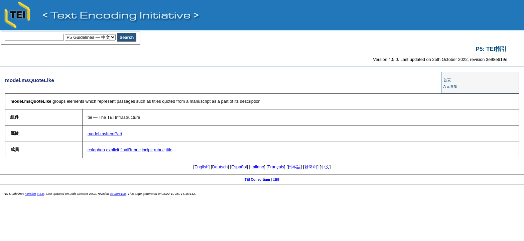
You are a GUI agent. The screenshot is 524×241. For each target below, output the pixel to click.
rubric (159, 149)
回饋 (276, 179)
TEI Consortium (257, 179)
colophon (96, 149)
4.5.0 (40, 193)
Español (239, 166)
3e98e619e (118, 193)
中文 (325, 166)
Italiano (257, 166)
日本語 (294, 166)
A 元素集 (450, 86)
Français (276, 166)
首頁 (447, 80)
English (201, 166)
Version (30, 193)
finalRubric (130, 149)
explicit (112, 149)
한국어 (310, 166)
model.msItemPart (105, 133)
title (169, 149)
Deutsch (220, 166)
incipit (147, 149)
